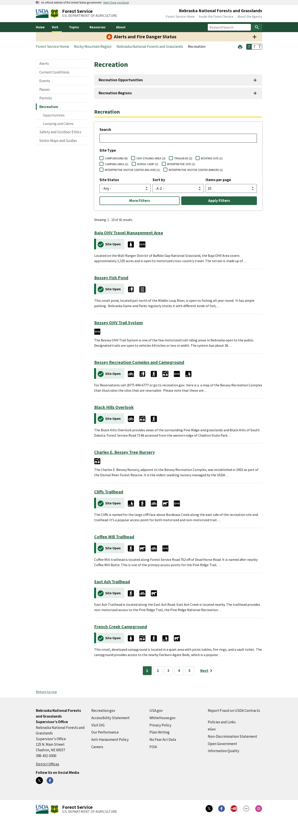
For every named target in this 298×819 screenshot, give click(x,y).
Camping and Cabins (58, 123)
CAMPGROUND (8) (116, 158)
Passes (44, 89)
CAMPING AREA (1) (116, 164)
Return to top (46, 691)
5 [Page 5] (190, 670)
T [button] (249, 47)
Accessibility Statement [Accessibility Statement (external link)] (110, 717)
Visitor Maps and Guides (58, 140)
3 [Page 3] (168, 670)
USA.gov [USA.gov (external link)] (156, 710)
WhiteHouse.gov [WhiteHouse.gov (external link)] (162, 717)
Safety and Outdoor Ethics (60, 132)
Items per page (218, 179)
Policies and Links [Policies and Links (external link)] (222, 722)
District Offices (47, 764)
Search (105, 129)
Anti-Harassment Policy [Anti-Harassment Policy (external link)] (110, 739)
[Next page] (207, 670)
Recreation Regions (115, 93)
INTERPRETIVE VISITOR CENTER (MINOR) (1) (196, 170)
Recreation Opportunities (121, 79)
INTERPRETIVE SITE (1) (181, 164)
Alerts (44, 63)
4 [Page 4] (179, 670)
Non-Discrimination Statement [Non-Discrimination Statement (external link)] (232, 736)
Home (40, 27)
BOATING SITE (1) (212, 158)
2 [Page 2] (158, 670)
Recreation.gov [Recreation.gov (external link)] (103, 710)
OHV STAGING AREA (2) (150, 158)
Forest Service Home (180, 16)
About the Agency (249, 16)
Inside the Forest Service (216, 16)
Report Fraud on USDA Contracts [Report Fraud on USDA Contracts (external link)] (234, 710)
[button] (240, 46)
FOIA (153, 746)
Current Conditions (54, 72)
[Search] (257, 27)
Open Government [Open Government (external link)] (222, 743)
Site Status (109, 179)
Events (44, 80)
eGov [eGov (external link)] (212, 729)
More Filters (139, 200)
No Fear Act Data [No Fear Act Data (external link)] (162, 739)
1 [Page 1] (147, 670)
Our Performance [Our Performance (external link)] (105, 732)
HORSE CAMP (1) (147, 164)
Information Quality (223, 750)
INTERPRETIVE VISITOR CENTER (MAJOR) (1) (132, 170)
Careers (97, 746)
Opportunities (54, 115)
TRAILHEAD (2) (183, 158)
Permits (45, 98)
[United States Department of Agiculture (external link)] (43, 13)
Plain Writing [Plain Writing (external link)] (159, 732)
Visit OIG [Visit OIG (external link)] (98, 725)
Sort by (159, 179)
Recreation (48, 106)
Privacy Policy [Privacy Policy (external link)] (160, 725)
